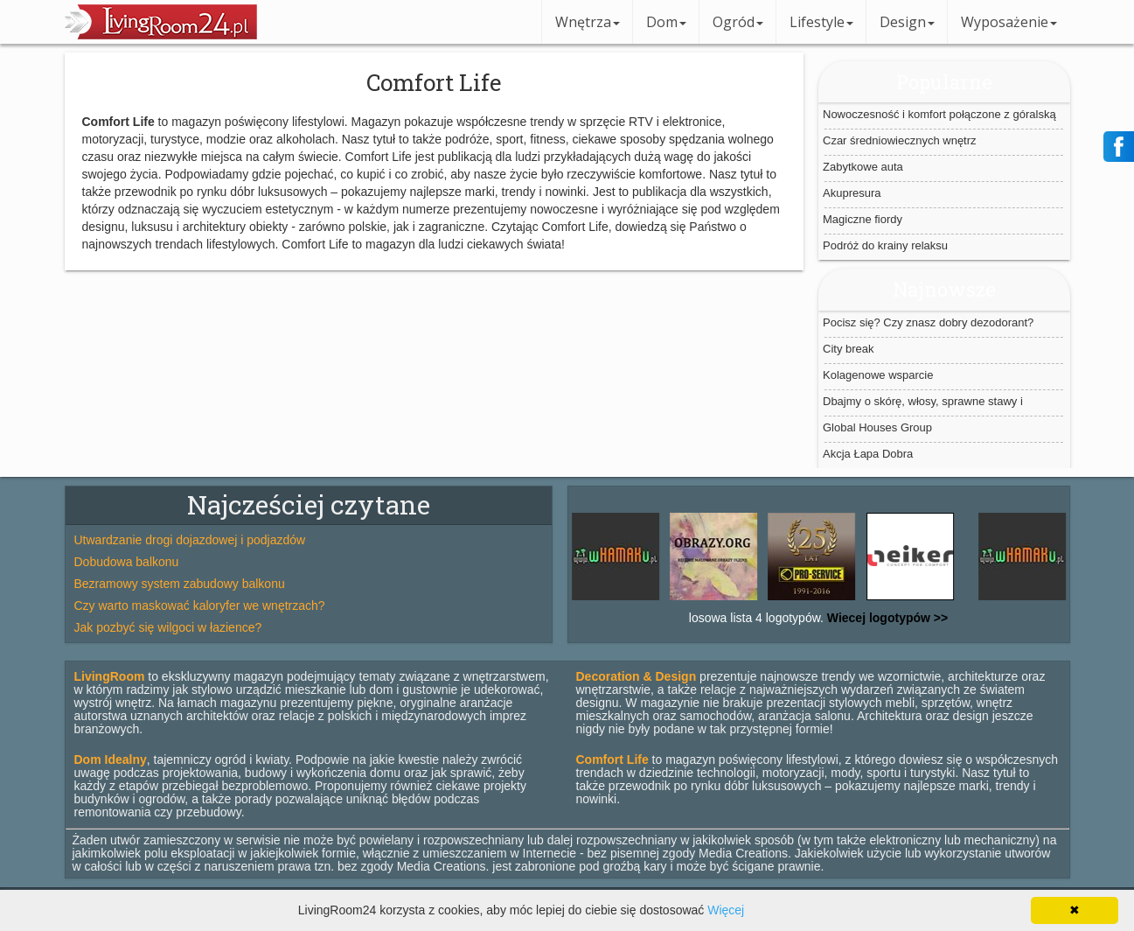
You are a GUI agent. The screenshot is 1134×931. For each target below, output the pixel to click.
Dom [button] (666, 22)
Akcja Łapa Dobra (868, 453)
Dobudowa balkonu (126, 562)
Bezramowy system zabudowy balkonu (179, 584)
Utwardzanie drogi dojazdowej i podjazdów (190, 540)
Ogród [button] (738, 22)
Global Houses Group (877, 427)
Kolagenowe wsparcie (878, 375)
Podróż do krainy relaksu (885, 245)
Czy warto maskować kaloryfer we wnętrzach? (199, 605)
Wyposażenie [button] (1009, 22)
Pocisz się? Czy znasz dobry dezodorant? (928, 322)
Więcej (725, 910)
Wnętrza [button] (587, 22)
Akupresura (851, 193)
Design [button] (907, 22)
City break (848, 348)
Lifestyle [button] (821, 22)
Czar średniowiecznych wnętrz (900, 140)
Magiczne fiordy (862, 219)
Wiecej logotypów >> (886, 618)
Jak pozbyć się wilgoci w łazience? (168, 627)
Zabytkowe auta (863, 166)
